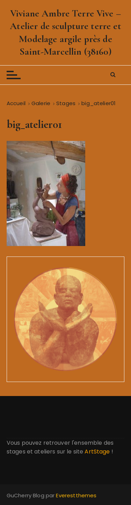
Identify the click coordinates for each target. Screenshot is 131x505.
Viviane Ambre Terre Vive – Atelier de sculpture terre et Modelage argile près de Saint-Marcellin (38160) (65, 32)
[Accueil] (16, 103)
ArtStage (97, 452)
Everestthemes (76, 495)
